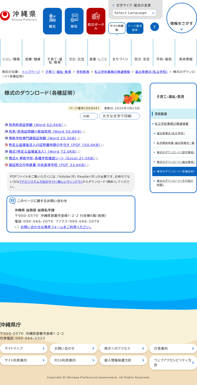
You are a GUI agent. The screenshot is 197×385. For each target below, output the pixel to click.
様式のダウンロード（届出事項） (176, 156)
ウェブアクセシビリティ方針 (172, 363)
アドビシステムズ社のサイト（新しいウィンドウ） (50, 181)
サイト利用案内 (16, 360)
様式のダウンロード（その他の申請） (175, 177)
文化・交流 (76, 59)
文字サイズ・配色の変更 (133, 5)
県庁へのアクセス (117, 348)
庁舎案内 (161, 348)
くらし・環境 (11, 59)
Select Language (130, 12)
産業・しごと (98, 59)
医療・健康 (33, 59)
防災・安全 (142, 59)
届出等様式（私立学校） (151, 71)
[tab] (116, 28)
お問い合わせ (65, 348)
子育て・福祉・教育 (55, 61)
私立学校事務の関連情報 (112, 71)
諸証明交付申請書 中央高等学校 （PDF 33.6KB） (49, 164)
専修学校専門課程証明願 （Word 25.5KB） (44, 138)
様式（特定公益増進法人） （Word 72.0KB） (44, 151)
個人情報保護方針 (118, 360)
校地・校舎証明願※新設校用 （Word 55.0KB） (47, 131)
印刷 (86, 116)
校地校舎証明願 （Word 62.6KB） (37, 124)
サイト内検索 (117, 28)
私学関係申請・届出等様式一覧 (176, 137)
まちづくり (120, 59)
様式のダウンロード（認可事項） (176, 146)
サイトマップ (14, 348)
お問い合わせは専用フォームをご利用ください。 (56, 227)
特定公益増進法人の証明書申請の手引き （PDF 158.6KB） (56, 144)
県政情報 (186, 59)
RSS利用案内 (65, 360)
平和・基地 (164, 59)
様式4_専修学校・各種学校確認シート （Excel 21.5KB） (53, 158)
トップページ (31, 71)
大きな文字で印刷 (117, 116)
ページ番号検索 (135, 28)
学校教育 (82, 71)
